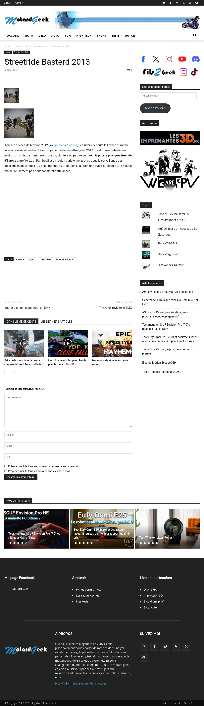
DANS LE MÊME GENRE (21, 321)
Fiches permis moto (89, 589)
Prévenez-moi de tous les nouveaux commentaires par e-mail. (43, 466)
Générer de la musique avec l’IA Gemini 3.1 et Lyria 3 (170, 302)
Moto (28, 35)
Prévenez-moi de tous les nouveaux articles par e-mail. (39, 471)
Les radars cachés (87, 595)
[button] (195, 36)
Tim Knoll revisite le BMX (115, 308)
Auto (55, 35)
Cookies (164, 703)
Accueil (8, 2)
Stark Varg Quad (168, 254)
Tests (116, 35)
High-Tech (83, 35)
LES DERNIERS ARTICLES (56, 321)
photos (59, 145)
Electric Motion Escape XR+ (159, 362)
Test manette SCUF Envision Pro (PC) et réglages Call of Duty (166, 326)
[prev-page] (6, 372)
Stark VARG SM (167, 243)
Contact (19, 2)
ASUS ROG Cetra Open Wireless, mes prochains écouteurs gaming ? (165, 314)
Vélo (42, 35)
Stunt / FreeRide (35, 46)
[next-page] (13, 372)
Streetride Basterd (65, 259)
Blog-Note (150, 607)
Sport (101, 35)
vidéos (73, 145)
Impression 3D (153, 595)
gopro (32, 259)
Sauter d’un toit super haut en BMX (27, 308)
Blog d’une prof (154, 601)
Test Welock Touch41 (171, 265)
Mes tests (82, 601)
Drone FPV (150, 589)
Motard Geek (20, 589)
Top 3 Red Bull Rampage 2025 (160, 371)
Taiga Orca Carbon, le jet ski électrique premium (165, 351)
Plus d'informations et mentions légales (80, 683)
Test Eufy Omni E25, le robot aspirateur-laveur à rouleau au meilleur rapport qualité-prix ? (170, 339)
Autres (130, 35)
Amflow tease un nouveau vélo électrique (167, 291)
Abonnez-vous (155, 108)
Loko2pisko (45, 259)
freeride (20, 259)
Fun (68, 35)
